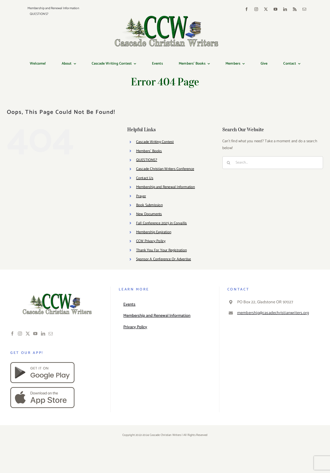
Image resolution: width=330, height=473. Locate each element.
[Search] (228, 162)
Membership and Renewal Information (165, 187)
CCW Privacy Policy (151, 241)
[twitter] (266, 9)
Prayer (141, 196)
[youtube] (275, 9)
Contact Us (144, 178)
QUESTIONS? (146, 160)
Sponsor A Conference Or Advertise (163, 259)
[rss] (294, 9)
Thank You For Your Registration (161, 250)
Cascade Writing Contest (155, 142)
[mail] (304, 9)
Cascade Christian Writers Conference (165, 169)
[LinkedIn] (43, 333)
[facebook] (246, 9)
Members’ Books (149, 151)
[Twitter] (28, 333)
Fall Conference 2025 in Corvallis (161, 223)
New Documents (149, 214)
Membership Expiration (153, 232)
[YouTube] (35, 333)
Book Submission (149, 205)
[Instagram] (20, 333)
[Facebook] (12, 333)
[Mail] (51, 333)
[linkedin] (285, 9)
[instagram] (256, 9)
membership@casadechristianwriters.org (273, 312)
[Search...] (272, 162)
